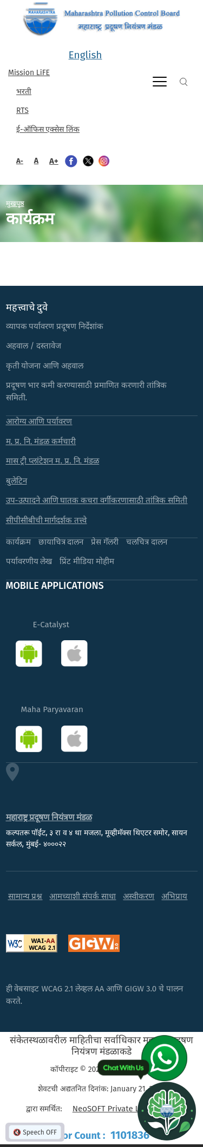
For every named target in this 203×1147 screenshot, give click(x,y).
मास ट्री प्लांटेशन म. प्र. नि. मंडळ (53, 461)
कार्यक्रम (18, 542)
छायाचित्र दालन (61, 542)
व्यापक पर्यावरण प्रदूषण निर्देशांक (55, 326)
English (85, 55)
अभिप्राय (174, 896)
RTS (22, 110)
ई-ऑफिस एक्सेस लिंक (48, 129)
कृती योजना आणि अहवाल (45, 366)
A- (19, 161)
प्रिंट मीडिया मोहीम (87, 561)
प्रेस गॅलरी (105, 542)
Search (183, 82)
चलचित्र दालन (146, 542)
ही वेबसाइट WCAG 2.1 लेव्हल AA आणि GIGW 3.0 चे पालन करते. (95, 995)
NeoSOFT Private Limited (118, 1109)
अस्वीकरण (138, 896)
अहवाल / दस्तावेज (34, 346)
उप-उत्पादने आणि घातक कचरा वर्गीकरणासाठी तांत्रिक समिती (97, 500)
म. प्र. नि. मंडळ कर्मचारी (41, 441)
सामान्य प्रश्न (25, 896)
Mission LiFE (29, 72)
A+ (53, 161)
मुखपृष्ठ (15, 203)
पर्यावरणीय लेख (29, 561)
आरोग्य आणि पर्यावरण (39, 421)
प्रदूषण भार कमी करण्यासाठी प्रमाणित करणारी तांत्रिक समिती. (86, 391)
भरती (23, 91)
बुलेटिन (16, 481)
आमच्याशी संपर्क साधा (82, 896)
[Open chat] (166, 1110)
